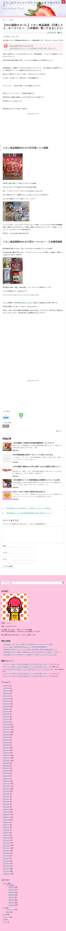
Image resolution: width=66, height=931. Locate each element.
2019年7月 (6, 796)
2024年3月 (6, 688)
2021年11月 (6, 729)
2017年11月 (6, 845)
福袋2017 (11, 897)
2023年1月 (6, 696)
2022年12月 (6, 698)
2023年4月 (6, 693)
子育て (5, 883)
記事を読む (15, 450)
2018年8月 (6, 822)
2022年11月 (6, 701)
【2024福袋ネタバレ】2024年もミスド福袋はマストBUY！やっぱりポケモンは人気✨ (30, 654)
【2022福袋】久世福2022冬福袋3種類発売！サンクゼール (33, 443)
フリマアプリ (10, 909)
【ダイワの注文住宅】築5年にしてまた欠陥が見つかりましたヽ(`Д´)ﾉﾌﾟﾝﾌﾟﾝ (27, 669)
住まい (5, 922)
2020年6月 (6, 768)
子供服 (8, 885)
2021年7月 (6, 737)
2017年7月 (6, 856)
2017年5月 (6, 861)
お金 (4, 908)
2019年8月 (6, 794)
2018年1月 (6, 840)
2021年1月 (6, 753)
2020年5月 (6, 771)
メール (6, 552)
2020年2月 (6, 778)
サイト (5, 559)
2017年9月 (6, 850)
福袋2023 (11, 892)
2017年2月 (6, 868)
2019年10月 (6, 789)
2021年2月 (6, 750)
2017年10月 (6, 848)
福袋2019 (11, 902)
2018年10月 (6, 819)
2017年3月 (6, 866)
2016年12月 (6, 874)
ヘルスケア (6, 917)
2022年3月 (6, 719)
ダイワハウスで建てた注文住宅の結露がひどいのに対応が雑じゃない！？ (26, 664)
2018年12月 (6, 814)
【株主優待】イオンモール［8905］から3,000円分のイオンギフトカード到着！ (28, 644)
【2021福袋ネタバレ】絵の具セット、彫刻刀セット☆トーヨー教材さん (26, 508)
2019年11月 (6, 786)
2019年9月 (6, 791)
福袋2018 (11, 900)
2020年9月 (6, 763)
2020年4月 (6, 773)
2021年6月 (6, 740)
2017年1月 (6, 871)
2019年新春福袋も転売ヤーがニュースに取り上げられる (32, 455)
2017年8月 (6, 853)
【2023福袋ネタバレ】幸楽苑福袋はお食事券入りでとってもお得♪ (36, 480)
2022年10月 (6, 704)
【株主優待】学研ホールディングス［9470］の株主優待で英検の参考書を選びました (30, 649)
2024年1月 (6, 691)
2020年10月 (6, 760)
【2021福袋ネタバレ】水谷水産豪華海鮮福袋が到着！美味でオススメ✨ (26, 513)
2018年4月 (6, 832)
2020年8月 (6, 765)
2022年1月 (6, 724)
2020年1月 (6, 781)
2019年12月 (6, 783)
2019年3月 (6, 807)
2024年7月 (6, 686)
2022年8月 (6, 709)
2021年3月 (6, 747)
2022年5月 (6, 714)
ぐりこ (60, 431)
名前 (5, 546)
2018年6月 (6, 827)
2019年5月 (6, 801)
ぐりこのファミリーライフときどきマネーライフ (32, 4)
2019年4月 (6, 804)
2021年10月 (6, 732)
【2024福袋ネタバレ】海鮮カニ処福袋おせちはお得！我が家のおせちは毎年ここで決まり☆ (32, 652)
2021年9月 (6, 734)
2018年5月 (6, 830)
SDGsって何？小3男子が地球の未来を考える (28, 492)
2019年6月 (6, 799)
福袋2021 (11, 887)
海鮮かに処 (26, 302)
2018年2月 (6, 838)
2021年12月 (6, 727)
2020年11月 (6, 758)
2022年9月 (6, 706)
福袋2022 (11, 889)
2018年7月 (6, 825)
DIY (4, 919)
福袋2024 (11, 895)
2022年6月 (6, 711)
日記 (60, 32)
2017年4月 (6, 863)
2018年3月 (6, 835)
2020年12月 (6, 755)
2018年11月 (6, 817)
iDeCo (8, 912)
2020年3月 (6, 776)
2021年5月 (6, 742)
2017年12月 (6, 843)
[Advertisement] (33, 127)
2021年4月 (6, 745)
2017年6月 (6, 858)
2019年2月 (6, 809)
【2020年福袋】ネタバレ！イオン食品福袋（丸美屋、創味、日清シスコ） (33, 48)
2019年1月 (6, 812)
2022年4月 (6, 716)
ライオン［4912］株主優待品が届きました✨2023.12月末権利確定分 (25, 647)
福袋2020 (11, 905)
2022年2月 (6, 722)
